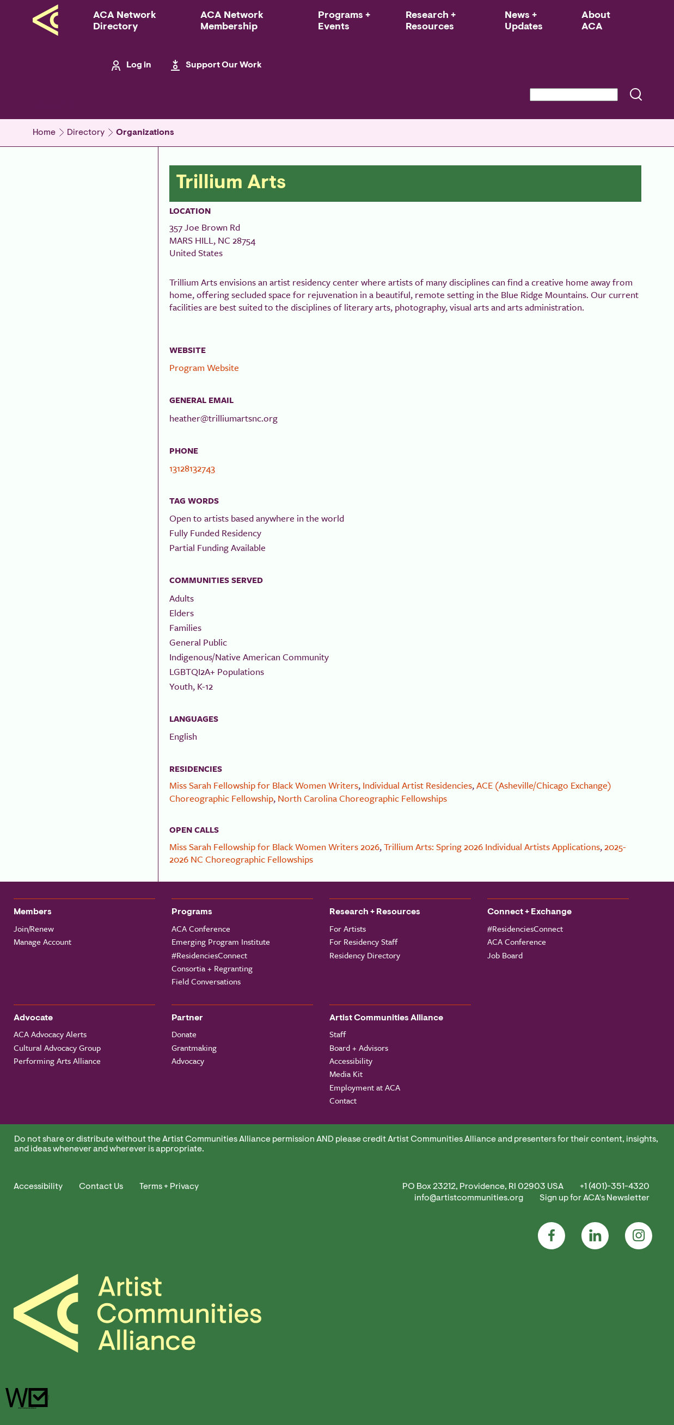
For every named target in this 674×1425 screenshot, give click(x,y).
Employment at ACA (364, 1087)
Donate (184, 1034)
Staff (337, 1034)
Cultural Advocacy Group (57, 1048)
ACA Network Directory (124, 21)
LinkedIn (595, 1235)
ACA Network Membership (232, 21)
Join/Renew (34, 928)
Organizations (145, 132)
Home (44, 132)
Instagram (638, 1235)
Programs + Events (344, 21)
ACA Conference (200, 928)
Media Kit (346, 1074)
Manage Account (42, 941)
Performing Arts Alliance (57, 1061)
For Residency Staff (363, 941)
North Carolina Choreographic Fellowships (362, 798)
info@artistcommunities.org (468, 1198)
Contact (343, 1100)
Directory (86, 132)
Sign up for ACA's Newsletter (595, 1198)
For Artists (347, 928)
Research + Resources (431, 21)
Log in (138, 65)
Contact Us (101, 1186)
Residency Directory (364, 955)
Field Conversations (206, 981)
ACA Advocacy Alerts (50, 1034)
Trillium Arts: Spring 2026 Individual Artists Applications (492, 846)
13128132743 (192, 468)
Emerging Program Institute (220, 941)
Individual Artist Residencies (417, 785)
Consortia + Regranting (212, 968)
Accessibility (350, 1061)
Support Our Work (224, 65)
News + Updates (524, 21)
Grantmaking (194, 1048)
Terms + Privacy (169, 1186)
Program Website (204, 367)
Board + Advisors (358, 1048)
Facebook (551, 1235)
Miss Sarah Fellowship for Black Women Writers (263, 785)
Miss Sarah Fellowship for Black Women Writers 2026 (274, 846)
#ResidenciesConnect (209, 955)
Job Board (505, 955)
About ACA (595, 21)
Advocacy (187, 1061)
